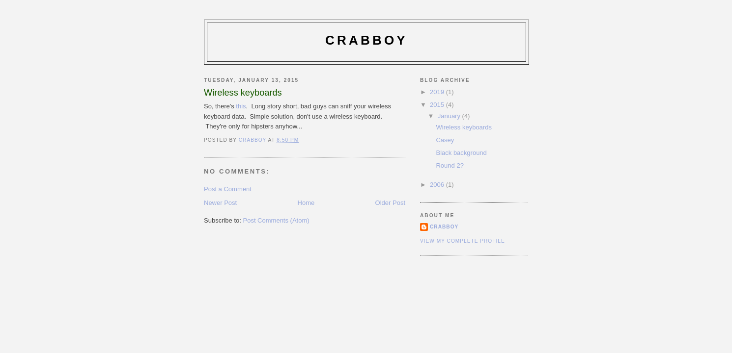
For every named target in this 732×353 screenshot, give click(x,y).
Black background (461, 152)
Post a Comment (228, 189)
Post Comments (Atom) (276, 220)
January (450, 116)
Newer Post (220, 202)
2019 (438, 92)
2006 (438, 184)
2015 (438, 104)
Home (306, 202)
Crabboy (366, 40)
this (241, 106)
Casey (445, 140)
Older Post (390, 202)
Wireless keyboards (463, 127)
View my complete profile (462, 241)
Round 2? (449, 165)
